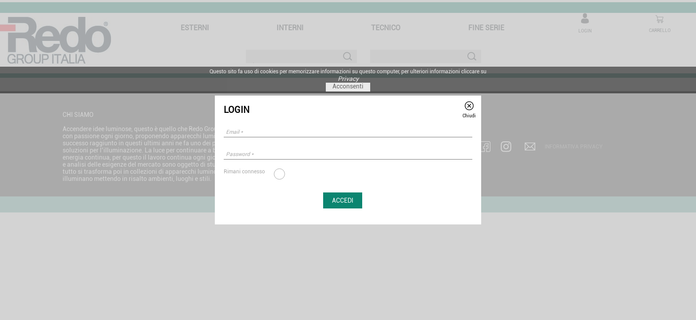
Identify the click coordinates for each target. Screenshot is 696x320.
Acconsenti (348, 86)
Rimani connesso (244, 171)
